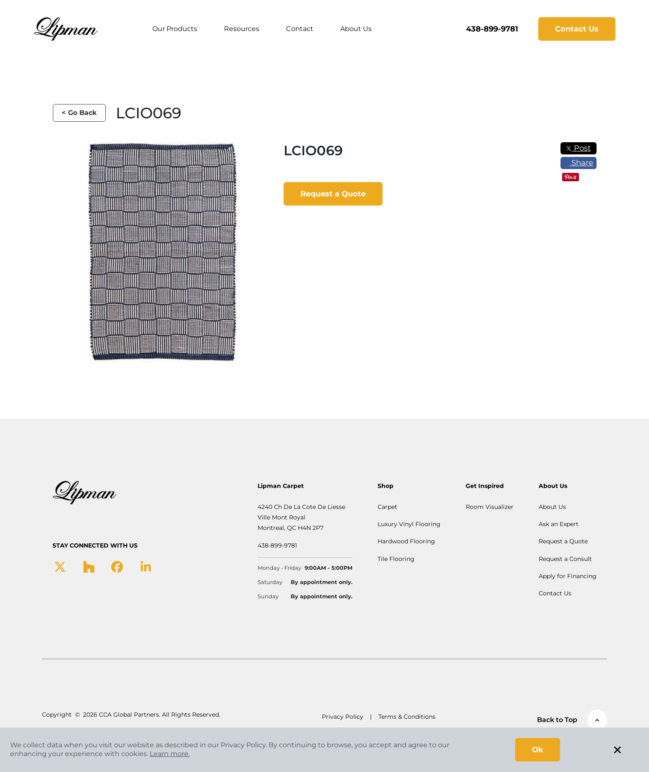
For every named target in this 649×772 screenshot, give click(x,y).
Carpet (387, 507)
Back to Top (572, 719)
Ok (537, 749)
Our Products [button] (175, 29)
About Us (356, 29)
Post (578, 148)
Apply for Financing (568, 576)
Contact (300, 29)
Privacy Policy (342, 716)
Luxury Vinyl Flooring (409, 524)
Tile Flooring (396, 559)
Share (578, 162)
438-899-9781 (492, 29)
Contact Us (576, 29)
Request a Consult (565, 559)
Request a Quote (333, 193)
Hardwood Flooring (406, 541)
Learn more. (170, 754)
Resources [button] (242, 29)
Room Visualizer (489, 507)
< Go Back (79, 113)
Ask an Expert (559, 524)
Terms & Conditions (406, 716)
